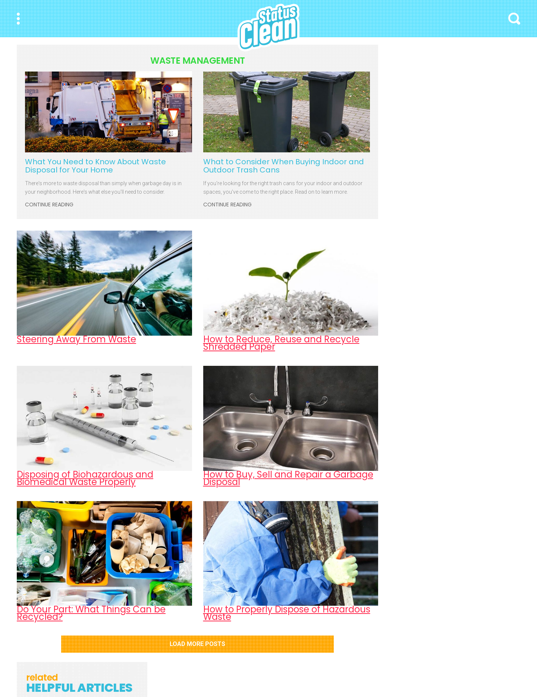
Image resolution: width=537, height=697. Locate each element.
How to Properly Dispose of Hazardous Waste (286, 613)
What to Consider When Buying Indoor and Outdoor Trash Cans (283, 165)
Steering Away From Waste (76, 339)
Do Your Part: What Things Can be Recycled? (91, 613)
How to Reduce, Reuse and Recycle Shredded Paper (281, 343)
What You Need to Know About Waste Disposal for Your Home (95, 165)
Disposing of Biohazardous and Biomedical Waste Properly (85, 478)
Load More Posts (197, 643)
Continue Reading (49, 205)
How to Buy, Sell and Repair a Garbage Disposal (288, 478)
